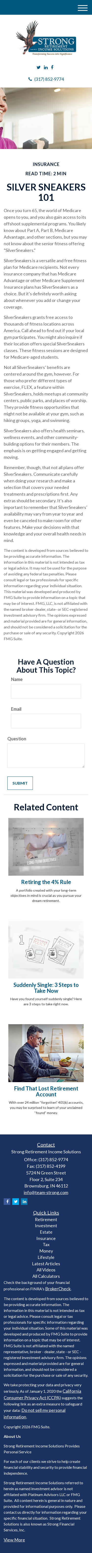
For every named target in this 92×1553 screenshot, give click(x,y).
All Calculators (46, 1276)
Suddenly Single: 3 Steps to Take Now (46, 987)
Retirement (46, 1219)
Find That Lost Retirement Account (46, 1091)
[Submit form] (20, 783)
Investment (46, 1225)
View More (14, 1539)
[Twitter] (39, 67)
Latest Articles (46, 1263)
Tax (46, 1244)
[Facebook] (52, 67)
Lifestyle (46, 1257)
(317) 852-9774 (46, 79)
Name (17, 679)
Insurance (46, 1238)
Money (46, 1250)
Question (16, 738)
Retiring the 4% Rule (46, 882)
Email (16, 709)
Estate (46, 1232)
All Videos (46, 1269)
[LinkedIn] (46, 67)
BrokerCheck (58, 1288)
